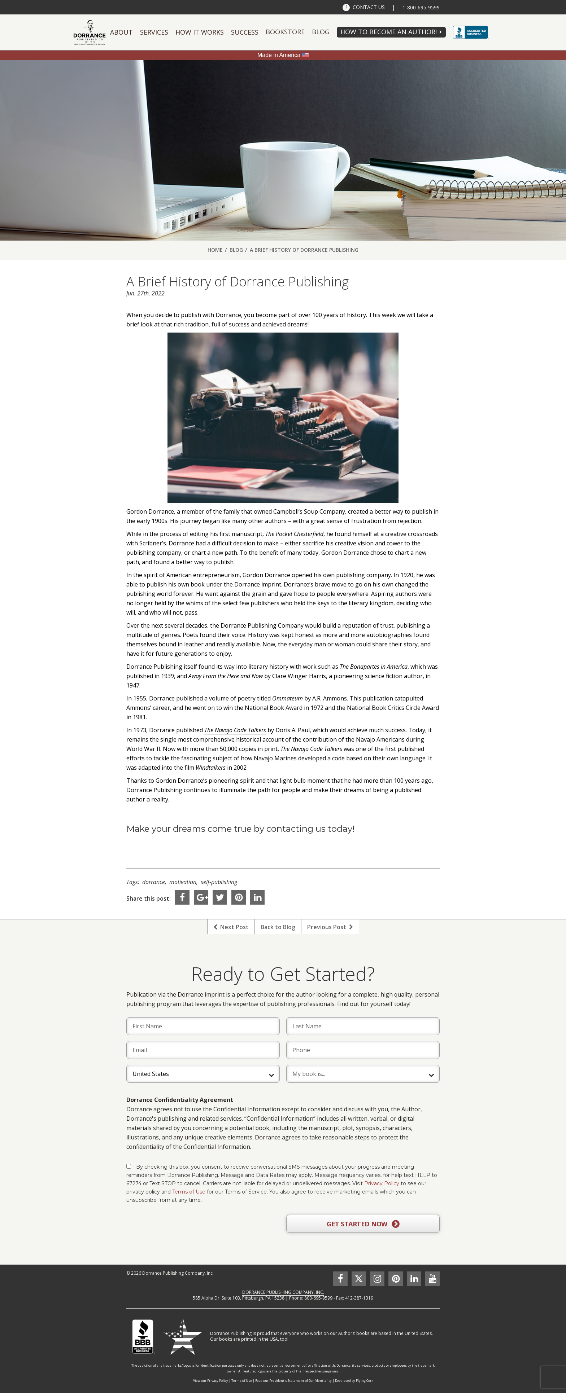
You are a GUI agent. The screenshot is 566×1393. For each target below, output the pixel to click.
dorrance (153, 882)
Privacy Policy (381, 1183)
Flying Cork (364, 1380)
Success (244, 32)
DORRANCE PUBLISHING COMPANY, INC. (283, 1292)
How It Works (199, 32)
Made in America (278, 55)
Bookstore (285, 31)
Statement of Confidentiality (310, 1380)
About (121, 32)
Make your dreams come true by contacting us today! (240, 828)
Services (154, 32)
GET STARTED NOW (363, 1224)
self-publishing (219, 882)
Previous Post (330, 927)
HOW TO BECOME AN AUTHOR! (388, 31)
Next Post (231, 927)
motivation (182, 882)
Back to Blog (278, 927)
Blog (321, 31)
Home (215, 249)
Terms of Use (188, 1191)
